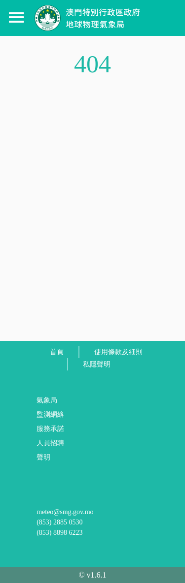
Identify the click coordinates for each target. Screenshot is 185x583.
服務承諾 (50, 428)
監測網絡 (50, 414)
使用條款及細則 (118, 352)
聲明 (43, 457)
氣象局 (47, 400)
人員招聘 (50, 443)
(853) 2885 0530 (59, 522)
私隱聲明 (97, 364)
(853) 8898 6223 (59, 532)
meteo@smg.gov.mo (65, 512)
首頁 (57, 352)
